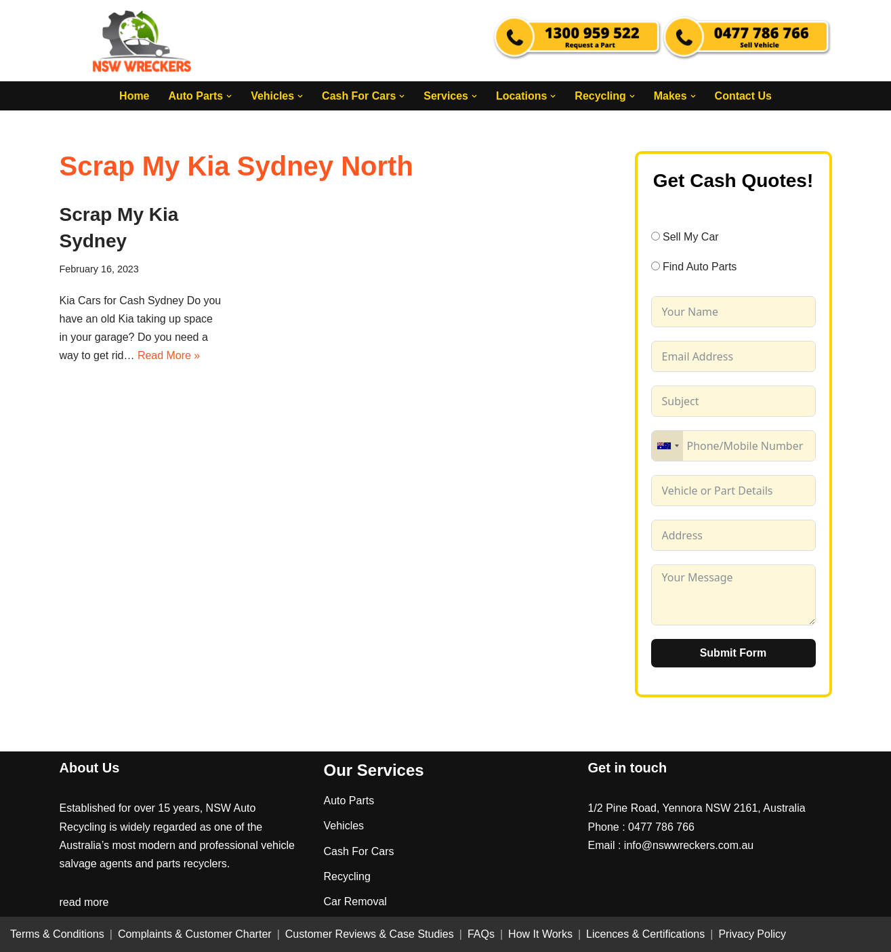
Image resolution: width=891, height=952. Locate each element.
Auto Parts (349, 801)
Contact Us (743, 96)
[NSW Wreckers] (143, 40)
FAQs (481, 934)
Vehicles (344, 826)
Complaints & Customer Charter (195, 934)
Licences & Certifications (645, 934)
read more (84, 903)
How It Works (540, 934)
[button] (229, 96)
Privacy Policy (752, 934)
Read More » (169, 355)
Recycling (347, 876)
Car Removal (355, 901)
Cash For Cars (359, 851)
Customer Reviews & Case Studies (369, 934)
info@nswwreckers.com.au (688, 845)
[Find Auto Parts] (655, 266)
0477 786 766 (661, 827)
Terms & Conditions (57, 934)
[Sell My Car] (655, 236)
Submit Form (733, 653)
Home (133, 96)
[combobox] (667, 446)
